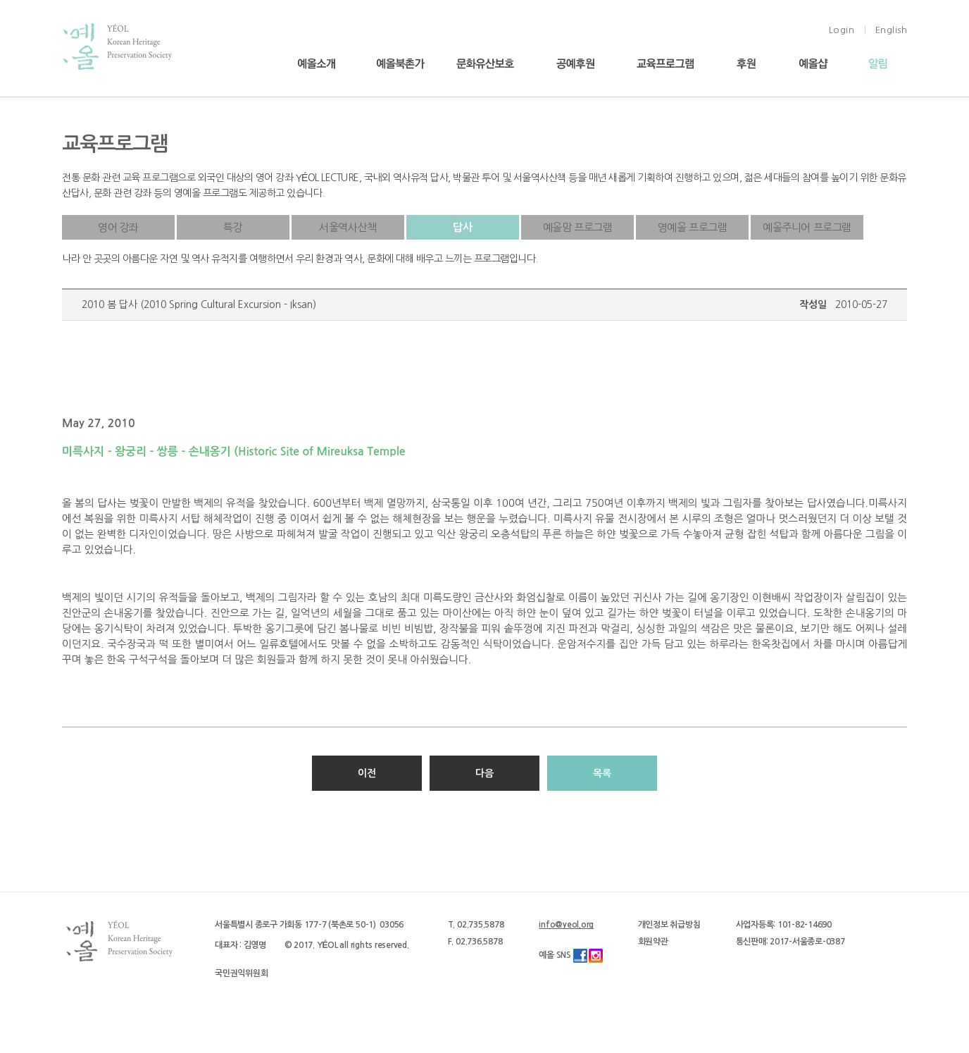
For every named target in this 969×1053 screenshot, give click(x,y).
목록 (602, 773)
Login (842, 30)
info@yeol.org (566, 924)
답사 (462, 227)
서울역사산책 (348, 227)
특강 (232, 227)
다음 (484, 773)
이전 (367, 773)
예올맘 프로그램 (578, 227)
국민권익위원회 (241, 973)
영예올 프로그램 (692, 227)
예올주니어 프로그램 (807, 227)
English (891, 30)
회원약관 (653, 941)
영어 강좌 (118, 227)
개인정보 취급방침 (669, 924)
